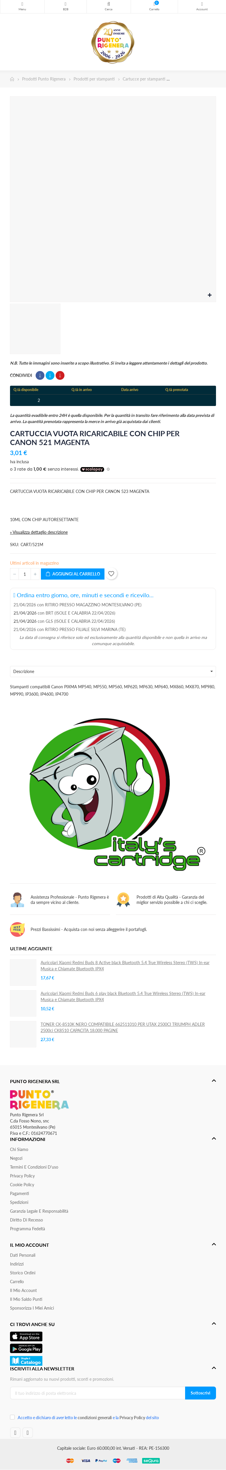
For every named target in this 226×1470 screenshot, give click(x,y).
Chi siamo (19, 1149)
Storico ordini (22, 1272)
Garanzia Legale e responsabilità (39, 1211)
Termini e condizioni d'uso (34, 1166)
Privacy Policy (22, 1175)
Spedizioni (19, 1202)
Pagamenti (19, 1193)
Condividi (40, 375)
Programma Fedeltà (27, 1228)
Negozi (16, 1158)
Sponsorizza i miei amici (32, 1307)
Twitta (50, 375)
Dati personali (22, 1255)
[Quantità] (24, 574)
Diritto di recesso (26, 1219)
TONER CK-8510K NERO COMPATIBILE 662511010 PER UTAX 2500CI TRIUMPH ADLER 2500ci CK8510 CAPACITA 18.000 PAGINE (123, 1027)
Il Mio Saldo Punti (26, 1299)
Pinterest (60, 375)
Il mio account (23, 1290)
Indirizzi (17, 1263)
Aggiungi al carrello (72, 574)
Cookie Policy (22, 1184)
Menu (22, 4)
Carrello (17, 1281)
